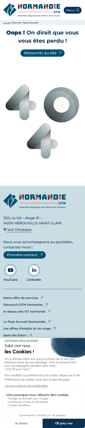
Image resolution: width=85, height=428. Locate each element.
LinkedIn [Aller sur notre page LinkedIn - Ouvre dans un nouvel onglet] (34, 273)
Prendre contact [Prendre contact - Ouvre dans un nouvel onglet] (25, 255)
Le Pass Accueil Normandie (27, 322)
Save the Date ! (18, 335)
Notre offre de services (23, 298)
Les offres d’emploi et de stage (29, 328)
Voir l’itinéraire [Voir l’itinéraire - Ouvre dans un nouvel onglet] (17, 229)
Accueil (6, 23)
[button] (73, 10)
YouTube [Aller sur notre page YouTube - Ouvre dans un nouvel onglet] (10, 273)
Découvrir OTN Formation (26, 305)
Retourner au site (43, 53)
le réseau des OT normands (27, 311)
